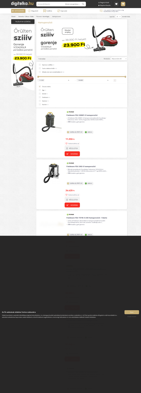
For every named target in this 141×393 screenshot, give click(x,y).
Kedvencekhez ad (118, 70)
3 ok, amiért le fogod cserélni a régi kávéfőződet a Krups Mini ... (114, 10)
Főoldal (13, 16)
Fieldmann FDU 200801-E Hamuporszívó (81, 212)
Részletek (119, 74)
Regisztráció (104, 2)
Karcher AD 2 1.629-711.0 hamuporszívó (81, 183)
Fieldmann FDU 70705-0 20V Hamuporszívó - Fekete (86, 126)
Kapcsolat (62, 10)
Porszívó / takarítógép (42, 16)
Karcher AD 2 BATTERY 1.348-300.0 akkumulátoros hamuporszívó (85, 156)
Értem (132, 313)
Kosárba (120, 80)
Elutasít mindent (131, 317)
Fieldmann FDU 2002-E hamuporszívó (80, 97)
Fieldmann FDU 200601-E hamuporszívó (81, 68)
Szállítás (47, 10)
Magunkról (33, 10)
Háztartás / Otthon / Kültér (26, 16)
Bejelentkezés (105, 5)
